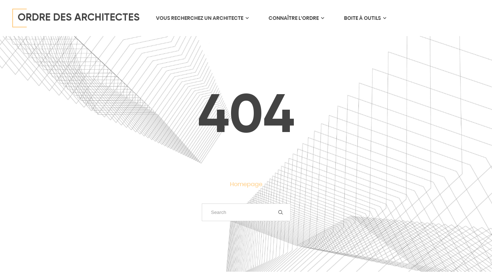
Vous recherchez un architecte (202, 18)
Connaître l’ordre (296, 18)
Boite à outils (365, 18)
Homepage (246, 184)
